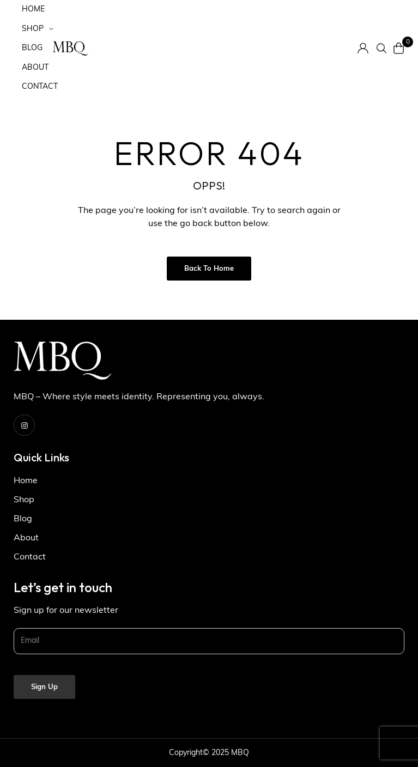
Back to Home (209, 268)
